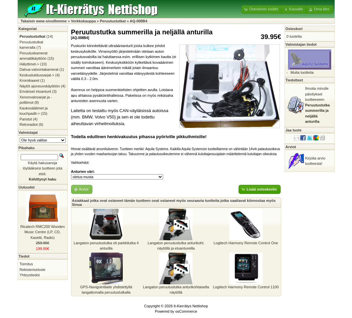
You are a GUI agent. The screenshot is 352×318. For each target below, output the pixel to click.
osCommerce (186, 311)
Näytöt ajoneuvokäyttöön (40, 86)
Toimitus (26, 264)
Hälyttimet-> (29, 64)
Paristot (26, 119)
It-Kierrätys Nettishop (191, 306)
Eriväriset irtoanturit (35, 91)
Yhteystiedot (30, 275)
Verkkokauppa (83, 21)
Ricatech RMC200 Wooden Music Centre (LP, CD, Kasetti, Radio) (42, 232)
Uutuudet (27, 187)
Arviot (291, 147)
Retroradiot (29, 124)
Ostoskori (294, 29)
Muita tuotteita (302, 72)
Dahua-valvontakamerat (39, 69)
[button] (261, 9)
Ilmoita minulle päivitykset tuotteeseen (317, 104)
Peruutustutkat (113, 21)
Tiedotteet (294, 80)
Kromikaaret (29, 80)
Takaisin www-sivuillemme (44, 21)
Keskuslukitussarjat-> (37, 75)
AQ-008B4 (138, 21)
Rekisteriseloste (33, 270)
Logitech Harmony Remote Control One (246, 243)
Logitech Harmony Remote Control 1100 (246, 287)
